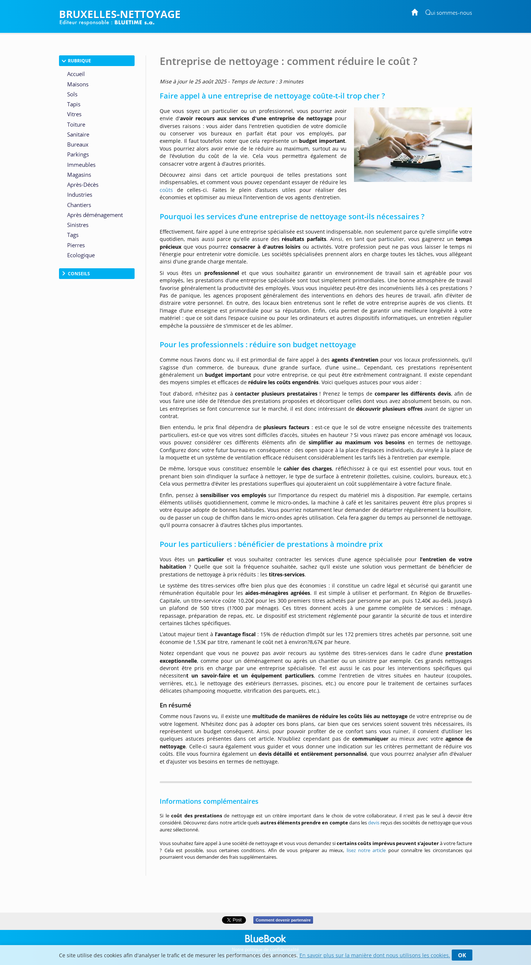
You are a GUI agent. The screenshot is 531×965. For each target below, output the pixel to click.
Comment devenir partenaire (283, 920)
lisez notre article (366, 850)
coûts (166, 189)
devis (373, 822)
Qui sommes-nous (448, 13)
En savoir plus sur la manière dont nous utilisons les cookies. (374, 955)
